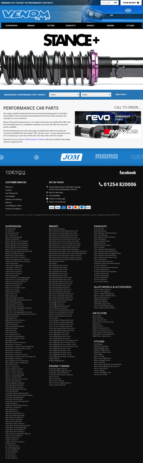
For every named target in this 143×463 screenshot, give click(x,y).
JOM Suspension (11, 318)
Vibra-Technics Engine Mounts (60, 383)
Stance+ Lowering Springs (14, 375)
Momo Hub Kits (99, 362)
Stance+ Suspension (12, 367)
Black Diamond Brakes (57, 229)
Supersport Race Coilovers (15, 423)
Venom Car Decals (100, 374)
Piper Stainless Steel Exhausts (104, 249)
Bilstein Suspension (12, 239)
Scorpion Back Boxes (101, 269)
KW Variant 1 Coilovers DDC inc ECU (18, 348)
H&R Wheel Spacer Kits (102, 304)
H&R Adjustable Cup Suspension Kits (18, 300)
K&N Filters (97, 324)
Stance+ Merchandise (13, 381)
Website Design (10, 215)
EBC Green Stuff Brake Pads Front (61, 294)
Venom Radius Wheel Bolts (103, 306)
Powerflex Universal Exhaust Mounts (107, 263)
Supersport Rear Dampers (14, 432)
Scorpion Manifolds (101, 278)
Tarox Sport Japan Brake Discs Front (62, 328)
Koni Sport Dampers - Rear (15, 338)
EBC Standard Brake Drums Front (61, 282)
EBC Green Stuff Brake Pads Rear (61, 296)
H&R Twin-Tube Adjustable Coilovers (18, 312)
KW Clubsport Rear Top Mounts (16, 363)
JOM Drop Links (10, 330)
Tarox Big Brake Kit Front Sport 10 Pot (62, 344)
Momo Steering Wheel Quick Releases (108, 364)
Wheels (90, 25)
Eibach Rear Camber (12, 292)
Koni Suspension (11, 332)
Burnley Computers (26, 215)
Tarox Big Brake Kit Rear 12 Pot (60, 355)
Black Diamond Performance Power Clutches (65, 255)
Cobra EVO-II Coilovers (13, 269)
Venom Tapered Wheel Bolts (104, 308)
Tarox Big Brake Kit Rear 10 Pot (60, 353)
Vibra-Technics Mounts (13, 436)
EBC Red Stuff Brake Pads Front (60, 290)
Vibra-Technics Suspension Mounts (18, 434)
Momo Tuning (99, 356)
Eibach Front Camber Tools (15, 288)
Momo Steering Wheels (102, 358)
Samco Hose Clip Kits (56, 381)
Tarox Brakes (53, 318)
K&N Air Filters (98, 326)
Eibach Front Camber (13, 286)
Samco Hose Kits (55, 379)
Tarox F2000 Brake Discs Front (60, 336)
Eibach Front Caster (12, 290)
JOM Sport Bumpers (101, 346)
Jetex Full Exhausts (100, 235)
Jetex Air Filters (98, 318)
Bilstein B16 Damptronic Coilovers (17, 259)
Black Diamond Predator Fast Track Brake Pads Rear (67, 253)
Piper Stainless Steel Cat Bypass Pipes (107, 253)
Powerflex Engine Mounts (58, 369)
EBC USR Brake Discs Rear (58, 267)
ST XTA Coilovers (11, 458)
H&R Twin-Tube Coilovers (14, 310)
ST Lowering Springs (12, 448)
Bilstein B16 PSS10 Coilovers (15, 257)
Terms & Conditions (13, 208)
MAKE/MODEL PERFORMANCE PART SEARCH (24, 94)
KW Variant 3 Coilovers (13, 353)
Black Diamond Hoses (56, 261)
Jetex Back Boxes (100, 231)
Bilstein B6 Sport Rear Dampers (16, 243)
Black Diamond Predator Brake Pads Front (64, 247)
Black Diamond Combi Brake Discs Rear (63, 233)
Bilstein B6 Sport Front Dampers (16, 241)
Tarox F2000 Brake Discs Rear (59, 338)
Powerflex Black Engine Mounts (60, 371)
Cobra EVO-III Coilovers (13, 271)
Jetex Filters (97, 316)
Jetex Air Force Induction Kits (103, 322)
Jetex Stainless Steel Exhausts (104, 237)
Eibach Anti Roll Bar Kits (13, 284)
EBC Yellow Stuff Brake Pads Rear (61, 300)
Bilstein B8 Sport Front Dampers (16, 245)
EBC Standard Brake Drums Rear (60, 284)
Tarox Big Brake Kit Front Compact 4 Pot (63, 340)
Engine (110, 25)
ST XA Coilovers (10, 456)
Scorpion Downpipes (101, 275)
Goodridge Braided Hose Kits (59, 306)
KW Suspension (10, 340)
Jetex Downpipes (100, 239)
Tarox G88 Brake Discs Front (59, 332)
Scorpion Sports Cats (101, 273)
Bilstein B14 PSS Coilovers (14, 253)
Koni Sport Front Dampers (14, 336)
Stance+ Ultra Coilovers (13, 371)
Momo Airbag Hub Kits (102, 360)
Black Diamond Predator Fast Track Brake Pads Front (68, 251)
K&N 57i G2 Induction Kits (102, 330)
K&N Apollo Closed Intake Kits (103, 334)
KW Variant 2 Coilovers (13, 350)
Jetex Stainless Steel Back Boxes (105, 233)
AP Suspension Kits (12, 233)
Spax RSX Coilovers (12, 411)
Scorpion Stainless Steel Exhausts (106, 267)
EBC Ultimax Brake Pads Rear (59, 288)
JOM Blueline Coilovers (13, 322)
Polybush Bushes (11, 403)
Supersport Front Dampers (15, 430)
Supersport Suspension (13, 421)
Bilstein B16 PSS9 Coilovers (15, 255)
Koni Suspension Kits (12, 334)
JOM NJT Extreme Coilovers (15, 320)
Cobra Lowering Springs (14, 265)
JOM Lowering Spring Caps (14, 326)
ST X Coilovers (10, 454)
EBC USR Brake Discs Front (58, 265)
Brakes (31, 25)
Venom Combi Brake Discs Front (60, 314)
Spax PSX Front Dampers (14, 417)
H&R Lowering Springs (13, 302)
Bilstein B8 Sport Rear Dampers (16, 247)
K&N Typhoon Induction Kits (103, 332)
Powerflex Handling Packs (14, 397)
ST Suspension (10, 444)
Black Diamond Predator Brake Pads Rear (64, 249)
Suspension (11, 25)
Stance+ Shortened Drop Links (16, 379)
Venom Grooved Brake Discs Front (61, 310)
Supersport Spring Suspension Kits (17, 425)
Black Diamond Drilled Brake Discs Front (63, 235)
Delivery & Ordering (13, 199)
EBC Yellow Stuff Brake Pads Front (61, 298)
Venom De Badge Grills (102, 372)
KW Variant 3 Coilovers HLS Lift (16, 355)
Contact (8, 190)
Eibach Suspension (12, 275)
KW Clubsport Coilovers (13, 359)
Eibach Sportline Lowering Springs (17, 278)
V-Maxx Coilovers (11, 440)
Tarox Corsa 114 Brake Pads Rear (61, 326)
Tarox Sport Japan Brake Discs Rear (61, 330)
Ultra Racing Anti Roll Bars (14, 385)
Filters (51, 25)
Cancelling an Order (13, 205)
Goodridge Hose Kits (56, 304)
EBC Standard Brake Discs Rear (60, 280)
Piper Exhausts (99, 247)
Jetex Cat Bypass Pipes (102, 241)
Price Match (10, 196)
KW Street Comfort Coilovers (15, 342)
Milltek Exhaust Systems (102, 245)
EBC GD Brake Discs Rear (58, 271)
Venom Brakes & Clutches (58, 308)
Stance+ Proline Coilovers (14, 373)
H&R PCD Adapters (101, 300)
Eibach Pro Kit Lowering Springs (16, 280)
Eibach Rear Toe (11, 294)
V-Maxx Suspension (12, 438)
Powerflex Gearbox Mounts (59, 373)
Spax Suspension (11, 409)
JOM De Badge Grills (101, 348)
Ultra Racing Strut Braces (14, 387)
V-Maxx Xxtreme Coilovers (14, 442)
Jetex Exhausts (99, 229)
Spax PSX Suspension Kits (14, 413)
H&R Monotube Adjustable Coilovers (18, 308)
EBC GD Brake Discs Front (58, 269)
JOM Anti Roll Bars (11, 324)
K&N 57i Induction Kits (101, 328)
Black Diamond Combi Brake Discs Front (63, 231)
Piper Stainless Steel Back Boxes (105, 251)
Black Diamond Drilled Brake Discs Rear (63, 237)
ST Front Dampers (11, 450)
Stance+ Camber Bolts (13, 377)
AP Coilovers (9, 231)
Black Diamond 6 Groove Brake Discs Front (64, 239)
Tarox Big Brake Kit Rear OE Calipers (62, 357)
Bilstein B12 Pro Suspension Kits (16, 249)
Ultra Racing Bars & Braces (14, 383)
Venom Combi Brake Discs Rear (60, 316)
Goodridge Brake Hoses (57, 302)
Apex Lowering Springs (13, 237)
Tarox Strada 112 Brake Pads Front (61, 320)
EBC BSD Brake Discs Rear (58, 275)
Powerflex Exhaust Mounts (103, 261)
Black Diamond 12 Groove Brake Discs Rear (64, 245)
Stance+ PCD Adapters (102, 292)
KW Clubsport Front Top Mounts (16, 361)
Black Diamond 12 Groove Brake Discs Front (65, 243)
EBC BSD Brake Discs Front (58, 273)
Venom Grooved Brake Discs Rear (61, 312)
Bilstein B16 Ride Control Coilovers (17, 261)
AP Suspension (10, 229)
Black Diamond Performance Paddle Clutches (65, 259)
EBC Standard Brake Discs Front (60, 278)
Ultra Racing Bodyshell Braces (16, 389)
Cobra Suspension (11, 263)
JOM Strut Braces (11, 328)
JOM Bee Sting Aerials (101, 350)
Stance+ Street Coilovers (14, 369)
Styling (130, 25)
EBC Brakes (53, 263)
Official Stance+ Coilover (35, 139)
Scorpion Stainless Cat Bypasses (105, 271)
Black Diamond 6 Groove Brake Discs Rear (64, 241)
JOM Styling (98, 344)
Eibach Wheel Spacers (102, 298)
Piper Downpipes (100, 259)
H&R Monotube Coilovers (14, 306)
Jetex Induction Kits (100, 320)
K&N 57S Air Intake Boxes (102, 336)
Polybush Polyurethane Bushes (16, 405)
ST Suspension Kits (12, 446)
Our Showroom (11, 193)
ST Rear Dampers (11, 452)
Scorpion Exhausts (100, 265)
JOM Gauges (98, 354)
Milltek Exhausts (99, 243)
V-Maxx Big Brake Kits (56, 361)
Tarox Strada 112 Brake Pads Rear (61, 322)
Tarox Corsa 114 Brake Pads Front (61, 324)
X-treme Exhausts (100, 280)
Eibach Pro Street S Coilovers (15, 282)
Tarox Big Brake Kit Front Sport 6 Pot (62, 342)
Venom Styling (99, 370)
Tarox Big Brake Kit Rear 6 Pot (59, 350)
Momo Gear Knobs (101, 368)
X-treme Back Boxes (101, 282)
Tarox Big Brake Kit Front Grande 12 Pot (63, 346)
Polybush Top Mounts (13, 407)
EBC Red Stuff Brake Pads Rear (60, 292)
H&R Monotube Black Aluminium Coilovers (20, 314)
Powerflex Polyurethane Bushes (16, 393)
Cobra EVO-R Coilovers (13, 273)
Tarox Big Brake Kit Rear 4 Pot (59, 348)
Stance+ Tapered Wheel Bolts (104, 296)
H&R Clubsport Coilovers (14, 304)
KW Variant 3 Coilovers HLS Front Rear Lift (20, 357)
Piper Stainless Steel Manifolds (105, 255)
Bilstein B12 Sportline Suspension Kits (18, 251)
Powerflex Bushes (11, 391)
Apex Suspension (11, 235)
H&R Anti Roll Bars (11, 316)
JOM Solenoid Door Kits (102, 352)
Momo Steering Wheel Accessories (106, 366)
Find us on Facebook (57, 202)
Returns (8, 202)
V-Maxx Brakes (54, 359)
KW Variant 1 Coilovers (13, 344)
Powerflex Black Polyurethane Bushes (19, 395)
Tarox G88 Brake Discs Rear (59, 334)
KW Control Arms (11, 365)
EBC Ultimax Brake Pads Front (59, 286)
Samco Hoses (54, 377)
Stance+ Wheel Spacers (102, 290)
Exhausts (71, 25)
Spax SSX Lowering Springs (14, 415)
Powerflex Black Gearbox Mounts (61, 375)
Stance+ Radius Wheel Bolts (104, 294)
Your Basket (131, 2)
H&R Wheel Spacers (101, 302)
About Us (9, 187)
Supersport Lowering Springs (15, 428)
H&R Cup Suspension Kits (14, 298)
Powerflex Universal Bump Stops (17, 401)
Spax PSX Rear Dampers (14, 419)
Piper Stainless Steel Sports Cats (105, 257)
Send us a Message (57, 198)
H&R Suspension (11, 296)
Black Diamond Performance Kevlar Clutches (65, 257)
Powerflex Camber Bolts (14, 399)
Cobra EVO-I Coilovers (13, 267)
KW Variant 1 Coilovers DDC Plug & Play (19, 346)
